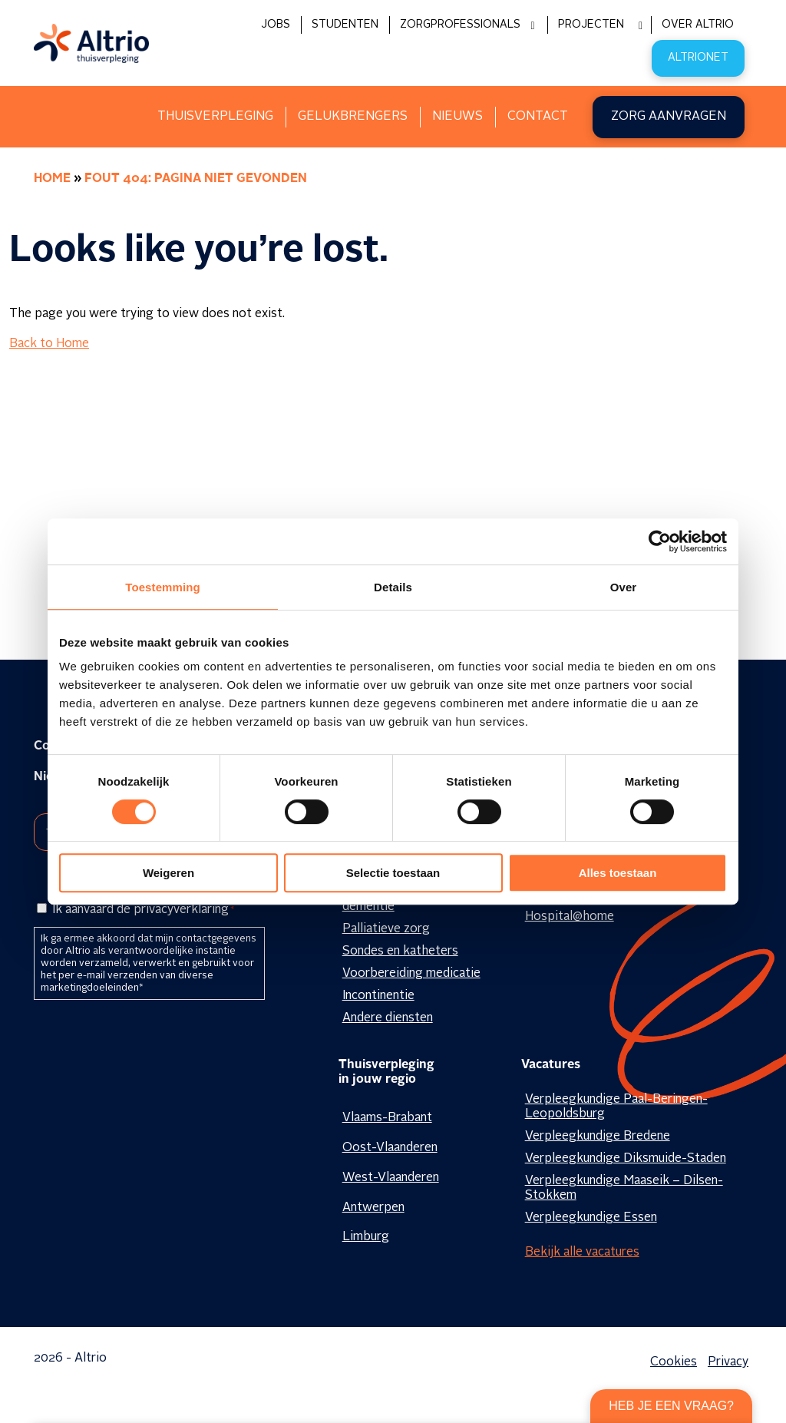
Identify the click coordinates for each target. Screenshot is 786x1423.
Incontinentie (378, 996)
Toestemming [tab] (162, 587)
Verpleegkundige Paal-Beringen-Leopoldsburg (616, 1107)
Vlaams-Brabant (387, 1118)
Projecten (591, 24)
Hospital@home (569, 917)
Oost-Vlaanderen (390, 1148)
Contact (537, 117)
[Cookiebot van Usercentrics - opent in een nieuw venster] (660, 541)
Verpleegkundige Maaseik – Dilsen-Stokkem (624, 1188)
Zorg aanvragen (668, 117)
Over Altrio (698, 24)
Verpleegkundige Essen (591, 1218)
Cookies (673, 1362)
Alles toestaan (618, 872)
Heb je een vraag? (671, 1405)
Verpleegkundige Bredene (597, 1136)
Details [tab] (393, 587)
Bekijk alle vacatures (582, 1252)
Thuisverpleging (215, 117)
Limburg (365, 1237)
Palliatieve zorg (386, 929)
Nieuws (457, 117)
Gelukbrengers (353, 117)
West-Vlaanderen (390, 1178)
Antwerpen (373, 1208)
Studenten (345, 24)
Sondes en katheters (400, 951)
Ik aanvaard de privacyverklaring (143, 910)
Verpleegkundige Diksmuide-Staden (625, 1159)
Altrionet (698, 57)
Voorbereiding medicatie (411, 974)
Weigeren (168, 872)
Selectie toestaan (393, 872)
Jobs (275, 24)
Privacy (728, 1362)
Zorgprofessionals (460, 24)
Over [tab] (623, 587)
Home (52, 179)
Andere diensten (387, 1018)
